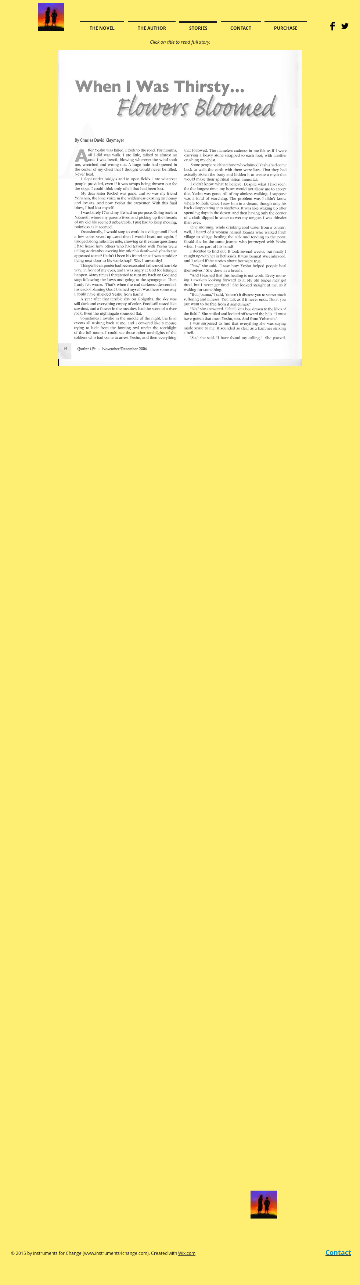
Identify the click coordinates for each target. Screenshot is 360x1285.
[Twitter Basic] (345, 26)
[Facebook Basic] (332, 26)
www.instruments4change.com (115, 1253)
